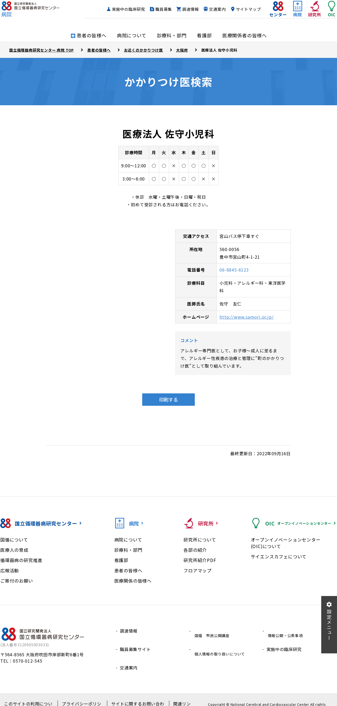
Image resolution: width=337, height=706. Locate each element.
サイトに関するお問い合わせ (132, 695)
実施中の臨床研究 (153, 9)
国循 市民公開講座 (213, 631)
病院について (128, 539)
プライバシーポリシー (79, 695)
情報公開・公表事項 (286, 631)
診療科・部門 (128, 550)
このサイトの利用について (28, 695)
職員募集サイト (135, 643)
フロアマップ (197, 570)
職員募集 (188, 9)
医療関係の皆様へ (133, 580)
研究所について (199, 539)
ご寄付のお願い (16, 580)
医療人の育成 (14, 550)
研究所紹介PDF (199, 560)
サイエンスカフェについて (279, 556)
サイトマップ (238, 19)
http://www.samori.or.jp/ (246, 317)
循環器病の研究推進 (21, 560)
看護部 (121, 560)
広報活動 (9, 570)
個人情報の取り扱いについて (222, 643)
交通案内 (242, 9)
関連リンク (175, 695)
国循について (14, 539)
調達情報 (215, 9)
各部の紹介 (195, 550)
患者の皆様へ (128, 570)
